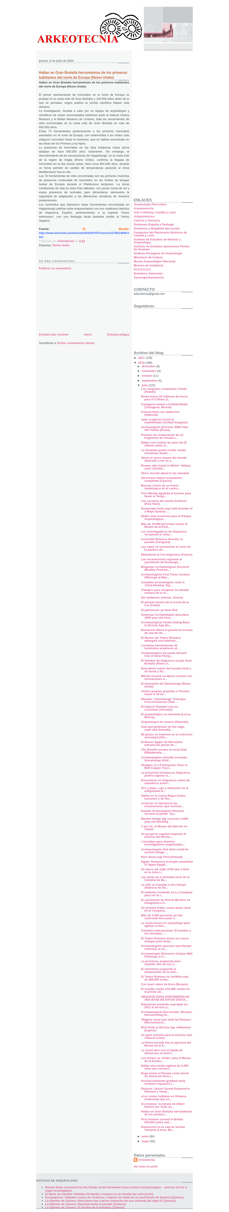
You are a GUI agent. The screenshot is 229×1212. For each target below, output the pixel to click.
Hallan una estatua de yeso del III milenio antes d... (164, 444)
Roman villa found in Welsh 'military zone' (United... (166, 467)
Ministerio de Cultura (148, 257)
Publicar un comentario (55, 268)
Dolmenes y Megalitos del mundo (157, 228)
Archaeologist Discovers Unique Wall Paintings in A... (166, 955)
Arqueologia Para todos (150, 204)
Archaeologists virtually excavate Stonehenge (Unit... (164, 759)
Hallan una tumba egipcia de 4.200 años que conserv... (164, 1067)
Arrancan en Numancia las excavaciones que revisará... (162, 805)
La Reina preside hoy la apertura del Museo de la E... (166, 1044)
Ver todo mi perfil (145, 1166)
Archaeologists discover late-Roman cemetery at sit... (166, 947)
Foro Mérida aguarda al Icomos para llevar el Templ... (166, 495)
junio (146, 1136)
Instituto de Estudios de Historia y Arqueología (157, 241)
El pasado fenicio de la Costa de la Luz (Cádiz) (165, 604)
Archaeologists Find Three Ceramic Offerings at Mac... (165, 576)
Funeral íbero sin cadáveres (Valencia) (160, 413)
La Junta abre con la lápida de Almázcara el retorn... (161, 1052)
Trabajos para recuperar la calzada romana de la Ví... (165, 591)
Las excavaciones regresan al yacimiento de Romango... (161, 561)
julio (145, 385)
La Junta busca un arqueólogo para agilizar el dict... (165, 924)
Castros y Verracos (147, 220)
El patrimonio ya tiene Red (159, 610)
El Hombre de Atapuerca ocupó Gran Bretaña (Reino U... (166, 662)
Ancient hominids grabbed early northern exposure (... (163, 1082)
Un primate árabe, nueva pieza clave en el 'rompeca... (166, 909)
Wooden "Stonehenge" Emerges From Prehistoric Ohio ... (163, 700)
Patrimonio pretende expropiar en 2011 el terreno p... (164, 1006)
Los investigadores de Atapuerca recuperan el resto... (164, 533)
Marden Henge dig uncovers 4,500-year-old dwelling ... (165, 820)
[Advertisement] (72, 301)
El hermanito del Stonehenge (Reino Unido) (166, 685)
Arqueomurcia (143, 208)
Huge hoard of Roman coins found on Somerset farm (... (165, 1075)
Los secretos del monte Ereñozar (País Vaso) (164, 502)
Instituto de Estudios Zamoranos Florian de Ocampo (161, 248)
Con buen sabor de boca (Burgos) (164, 984)
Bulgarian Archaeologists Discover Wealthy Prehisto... (165, 568)
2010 (142, 362)
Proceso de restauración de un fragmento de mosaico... (162, 436)
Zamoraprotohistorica (149, 277)
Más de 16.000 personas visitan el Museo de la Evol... (164, 525)
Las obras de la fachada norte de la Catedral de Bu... (165, 878)
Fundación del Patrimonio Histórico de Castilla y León (160, 234)
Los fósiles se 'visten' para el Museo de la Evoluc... (166, 1059)
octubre (147, 375)
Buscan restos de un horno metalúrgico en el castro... (160, 487)
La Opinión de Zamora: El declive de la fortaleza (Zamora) (85, 1207)
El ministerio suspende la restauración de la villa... (159, 970)
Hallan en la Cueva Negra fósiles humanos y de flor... (163, 797)
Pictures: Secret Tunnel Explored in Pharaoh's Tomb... (165, 1090)
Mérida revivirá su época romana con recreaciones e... (166, 677)
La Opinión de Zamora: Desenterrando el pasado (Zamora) (85, 1204)
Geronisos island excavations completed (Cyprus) (161, 479)
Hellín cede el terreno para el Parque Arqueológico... (166, 517)
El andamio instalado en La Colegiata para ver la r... (166, 894)
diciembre (149, 366)
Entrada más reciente (53, 334)
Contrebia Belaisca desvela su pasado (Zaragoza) (162, 540)
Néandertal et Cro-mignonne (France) (166, 554)
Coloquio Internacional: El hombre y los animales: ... (166, 932)
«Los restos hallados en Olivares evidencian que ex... (163, 1098)
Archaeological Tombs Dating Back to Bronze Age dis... (165, 624)
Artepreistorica (144, 216)
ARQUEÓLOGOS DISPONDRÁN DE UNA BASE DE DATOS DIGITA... (165, 998)
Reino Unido (61, 245)
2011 (142, 357)
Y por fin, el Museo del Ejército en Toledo (164, 828)
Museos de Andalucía (148, 265)
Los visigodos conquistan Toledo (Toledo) (164, 390)
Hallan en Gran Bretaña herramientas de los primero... (166, 1113)
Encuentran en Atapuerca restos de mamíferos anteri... (165, 782)
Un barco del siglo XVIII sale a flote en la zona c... (165, 871)
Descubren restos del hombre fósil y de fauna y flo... (166, 670)
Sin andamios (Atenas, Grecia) (162, 597)
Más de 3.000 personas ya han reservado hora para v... (161, 917)
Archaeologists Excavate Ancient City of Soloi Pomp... (164, 654)
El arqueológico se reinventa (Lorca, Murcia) (166, 716)
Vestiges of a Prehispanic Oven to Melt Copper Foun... (164, 766)
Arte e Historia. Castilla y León (155, 212)
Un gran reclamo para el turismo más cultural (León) (166, 1036)
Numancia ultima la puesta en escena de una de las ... (166, 631)
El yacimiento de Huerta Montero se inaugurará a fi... (165, 901)
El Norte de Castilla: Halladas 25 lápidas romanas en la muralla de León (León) (99, 1194)
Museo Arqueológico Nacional (154, 261)
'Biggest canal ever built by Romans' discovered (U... (166, 1021)
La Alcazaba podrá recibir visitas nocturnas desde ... (163, 451)
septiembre (150, 380)
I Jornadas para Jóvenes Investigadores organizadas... (163, 843)
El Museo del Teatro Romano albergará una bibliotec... (160, 639)
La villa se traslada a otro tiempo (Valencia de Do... (163, 886)
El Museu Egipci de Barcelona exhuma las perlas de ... (161, 743)
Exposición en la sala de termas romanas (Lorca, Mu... (163, 1128)
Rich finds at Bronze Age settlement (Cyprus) (166, 1029)
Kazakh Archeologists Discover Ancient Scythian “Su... (162, 812)
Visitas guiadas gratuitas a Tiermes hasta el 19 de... (165, 693)
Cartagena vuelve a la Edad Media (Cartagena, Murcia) (164, 406)
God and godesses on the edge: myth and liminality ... (163, 728)
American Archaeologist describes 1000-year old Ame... (165, 616)
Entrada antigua (118, 334)
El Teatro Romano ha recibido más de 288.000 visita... (165, 978)
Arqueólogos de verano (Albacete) (164, 722)
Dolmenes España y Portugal (154, 224)
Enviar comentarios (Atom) (75, 343)
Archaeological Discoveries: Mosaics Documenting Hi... (166, 1013)
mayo (146, 1141)
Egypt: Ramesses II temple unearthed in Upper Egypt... (167, 863)
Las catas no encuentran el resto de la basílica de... (165, 548)
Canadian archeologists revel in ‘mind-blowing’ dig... (163, 584)
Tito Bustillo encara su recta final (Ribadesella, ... (164, 751)
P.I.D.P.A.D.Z (142, 269)
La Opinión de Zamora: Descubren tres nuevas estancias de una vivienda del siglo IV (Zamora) (110, 1200)
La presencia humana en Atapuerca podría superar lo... (165, 774)
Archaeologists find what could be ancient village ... (164, 851)
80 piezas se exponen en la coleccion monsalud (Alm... (166, 736)
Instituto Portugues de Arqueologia (158, 253)
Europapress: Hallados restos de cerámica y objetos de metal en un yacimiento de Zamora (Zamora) (114, 1197)
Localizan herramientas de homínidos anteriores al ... (160, 647)
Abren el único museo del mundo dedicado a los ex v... (164, 459)
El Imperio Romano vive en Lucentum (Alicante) (159, 708)
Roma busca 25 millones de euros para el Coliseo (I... (164, 398)
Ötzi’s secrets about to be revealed (165, 473)
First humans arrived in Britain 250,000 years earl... (162, 1121)
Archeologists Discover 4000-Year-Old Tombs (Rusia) (165, 428)
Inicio (88, 334)
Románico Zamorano (148, 273)
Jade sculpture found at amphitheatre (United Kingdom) (164, 421)
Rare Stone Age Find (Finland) (161, 857)
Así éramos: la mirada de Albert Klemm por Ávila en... (162, 1105)
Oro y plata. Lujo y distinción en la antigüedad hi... (164, 789)
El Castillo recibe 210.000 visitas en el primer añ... (165, 990)
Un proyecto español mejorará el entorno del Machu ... (163, 835)
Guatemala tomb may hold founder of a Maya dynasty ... (166, 510)
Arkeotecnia (146, 1159)
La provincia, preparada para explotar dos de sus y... (161, 962)
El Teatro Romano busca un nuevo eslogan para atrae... (165, 940)
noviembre (149, 371)
